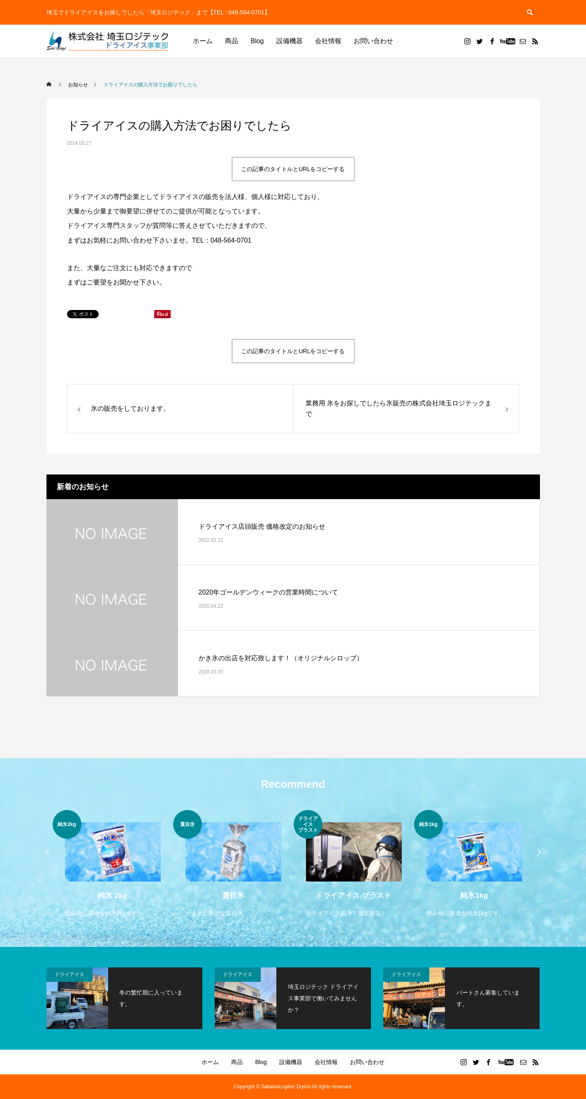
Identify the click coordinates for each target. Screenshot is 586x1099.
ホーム (203, 40)
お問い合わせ (373, 40)
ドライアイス (69, 974)
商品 (231, 40)
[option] (113, 864)
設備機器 (289, 40)
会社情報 (328, 40)
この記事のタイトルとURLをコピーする (293, 169)
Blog (257, 40)
